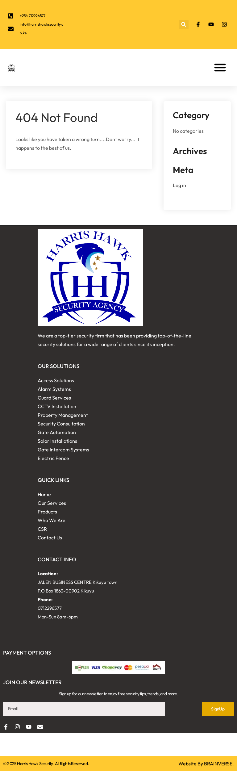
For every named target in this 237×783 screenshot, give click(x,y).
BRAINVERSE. (219, 763)
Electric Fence (53, 458)
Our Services (52, 503)
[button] (184, 24)
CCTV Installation (57, 406)
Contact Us (50, 537)
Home (44, 494)
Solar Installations (57, 441)
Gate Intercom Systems (63, 449)
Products (47, 512)
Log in (179, 185)
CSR (42, 529)
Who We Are (51, 520)
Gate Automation (57, 432)
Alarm (45, 389)
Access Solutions (56, 380)
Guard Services (54, 398)
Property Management (63, 415)
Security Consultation (61, 424)
